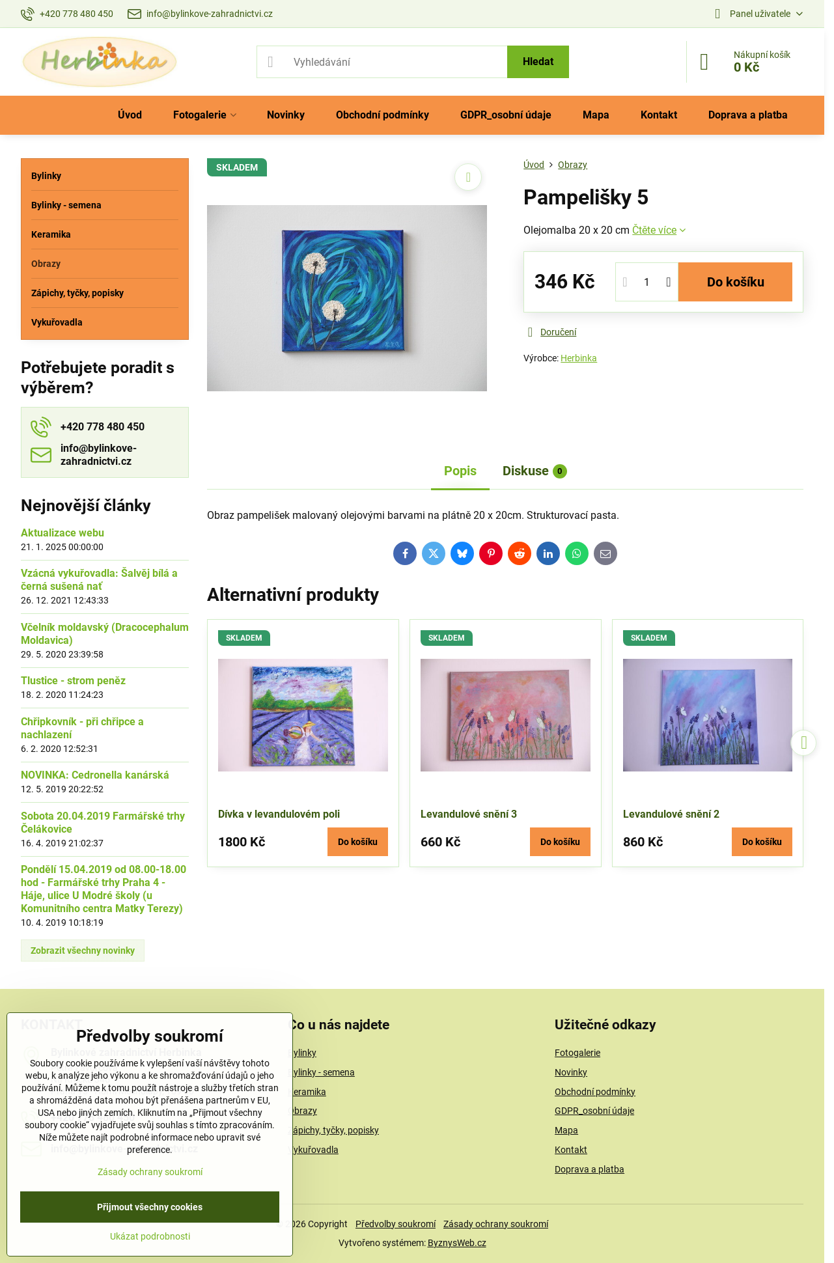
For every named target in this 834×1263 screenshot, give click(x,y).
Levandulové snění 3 (469, 814)
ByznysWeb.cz (457, 1243)
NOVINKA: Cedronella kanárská (95, 775)
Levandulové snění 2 (671, 814)
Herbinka (579, 358)
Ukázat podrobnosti (150, 1236)
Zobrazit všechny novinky (83, 950)
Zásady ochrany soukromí (495, 1224)
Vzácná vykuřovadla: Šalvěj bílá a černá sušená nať (99, 579)
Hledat (538, 61)
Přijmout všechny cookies (149, 1207)
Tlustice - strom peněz (73, 680)
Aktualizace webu (62, 533)
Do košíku (735, 282)
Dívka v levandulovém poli (279, 814)
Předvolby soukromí (395, 1224)
